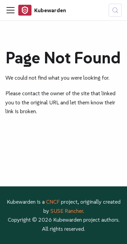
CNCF (53, 201)
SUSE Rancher (66, 210)
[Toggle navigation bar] (10, 10)
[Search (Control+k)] (115, 10)
